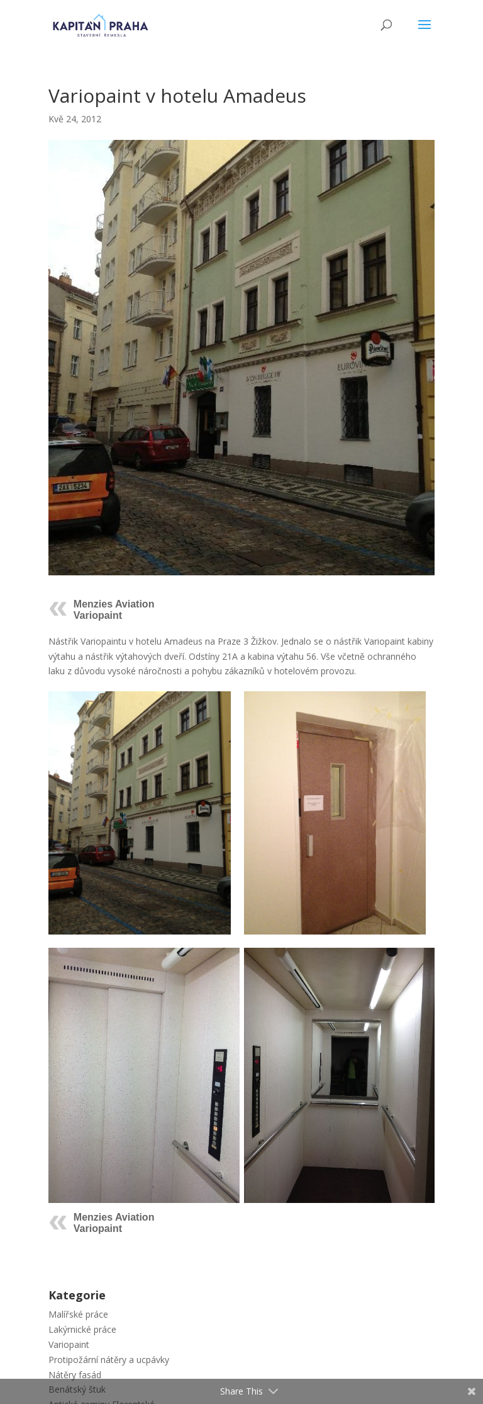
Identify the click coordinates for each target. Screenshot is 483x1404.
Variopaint (68, 1344)
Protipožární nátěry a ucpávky (108, 1360)
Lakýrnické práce (82, 1329)
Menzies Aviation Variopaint (114, 610)
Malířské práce (78, 1314)
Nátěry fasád (74, 1375)
